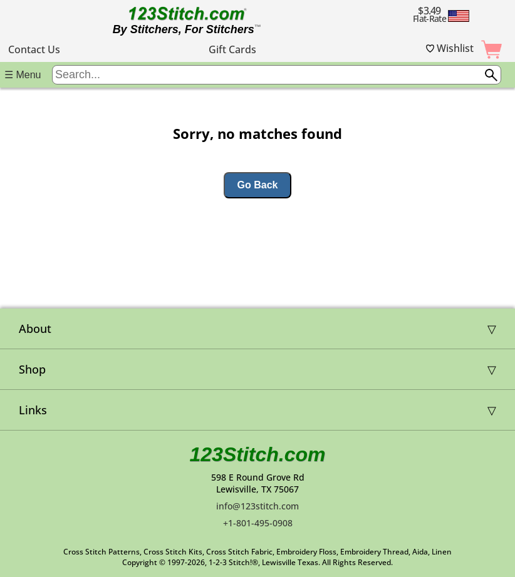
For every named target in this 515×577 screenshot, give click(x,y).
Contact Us (34, 49)
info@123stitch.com (257, 506)
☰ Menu (22, 74)
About (35, 328)
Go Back (257, 185)
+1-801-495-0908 (258, 523)
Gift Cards (232, 49)
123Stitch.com (258, 454)
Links (33, 409)
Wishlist (450, 48)
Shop (32, 369)
